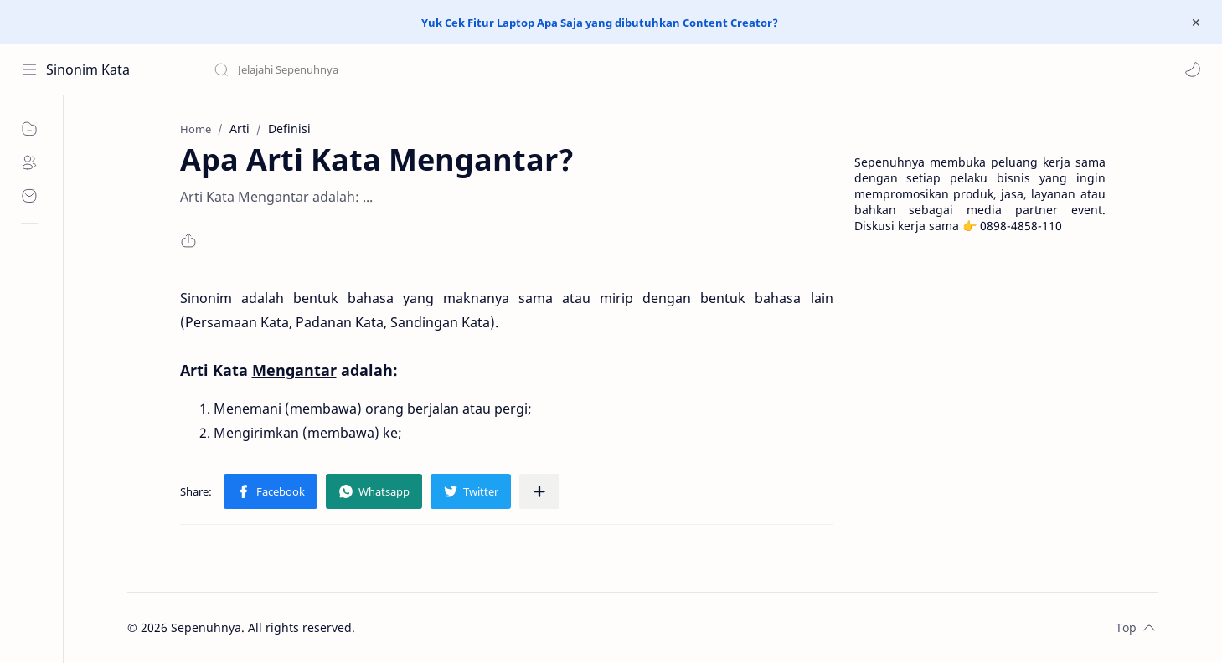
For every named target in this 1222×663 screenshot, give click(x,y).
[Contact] (29, 196)
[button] (1192, 69)
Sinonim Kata (88, 69)
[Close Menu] (1196, 22)
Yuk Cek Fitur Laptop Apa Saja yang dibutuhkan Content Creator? (599, 22)
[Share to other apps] (539, 491)
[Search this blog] (347, 69)
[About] (29, 162)
